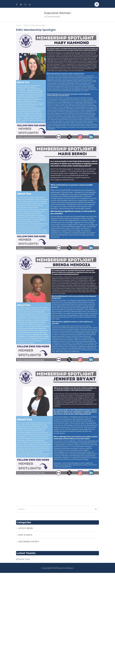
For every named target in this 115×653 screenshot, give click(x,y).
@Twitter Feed (23, 559)
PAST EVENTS (25, 535)
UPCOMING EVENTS (28, 541)
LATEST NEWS (25, 528)
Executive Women (57, 13)
